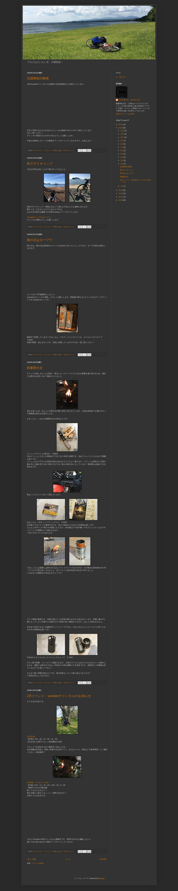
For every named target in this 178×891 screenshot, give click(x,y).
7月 (122, 147)
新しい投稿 (32, 859)
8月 (122, 144)
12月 (122, 131)
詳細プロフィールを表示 (125, 114)
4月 (122, 157)
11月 (122, 134)
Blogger (102, 878)
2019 (120, 190)
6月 (122, 150)
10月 (122, 137)
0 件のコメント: (69, 150)
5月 (122, 154)
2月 (122, 164)
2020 (120, 128)
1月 (122, 186)
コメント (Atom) (37, 863)
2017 (120, 197)
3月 (122, 161)
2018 (120, 193)
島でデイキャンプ (40, 163)
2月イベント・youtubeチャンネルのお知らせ (59, 696)
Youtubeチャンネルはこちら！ (39, 217)
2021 (120, 124)
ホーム (68, 859)
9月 (122, 141)
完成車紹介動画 (38, 78)
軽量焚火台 (34, 368)
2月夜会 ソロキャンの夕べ (38, 782)
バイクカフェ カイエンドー (130, 100)
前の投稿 (103, 859)
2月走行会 (31, 736)
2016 (120, 200)
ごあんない (122, 77)
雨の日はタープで (39, 240)
